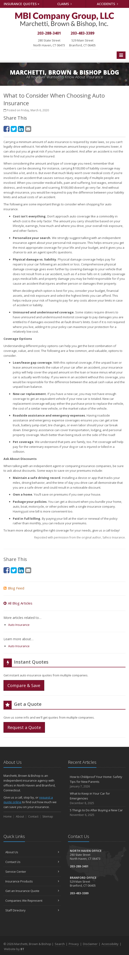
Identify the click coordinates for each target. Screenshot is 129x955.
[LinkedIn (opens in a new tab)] (21, 129)
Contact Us (32, 862)
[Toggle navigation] (121, 55)
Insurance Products (32, 881)
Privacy (74, 944)
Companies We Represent (32, 900)
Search (60, 944)
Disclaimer (90, 944)
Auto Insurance (19, 625)
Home (7, 816)
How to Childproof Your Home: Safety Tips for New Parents (97, 782)
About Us (32, 852)
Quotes (21, 4)
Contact (33, 816)
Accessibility (110, 944)
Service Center (32, 871)
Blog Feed (13, 588)
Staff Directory (32, 910)
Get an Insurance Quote (32, 891)
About (20, 816)
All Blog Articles (17, 603)
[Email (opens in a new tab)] (28, 129)
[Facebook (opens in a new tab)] (6, 129)
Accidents (107, 4)
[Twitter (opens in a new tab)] (14, 129)
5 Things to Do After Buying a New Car (97, 812)
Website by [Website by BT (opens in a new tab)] (14, 949)
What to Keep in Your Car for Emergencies (97, 798)
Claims (64, 4)
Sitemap (47, 816)
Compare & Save (23, 685)
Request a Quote (24, 727)
